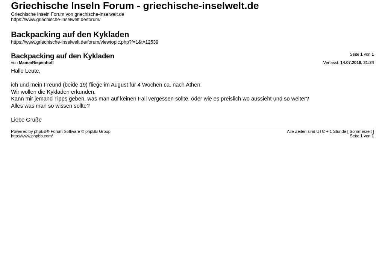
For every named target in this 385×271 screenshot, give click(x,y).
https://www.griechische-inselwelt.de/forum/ (55, 19)
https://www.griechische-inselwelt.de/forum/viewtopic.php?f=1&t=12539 (84, 42)
